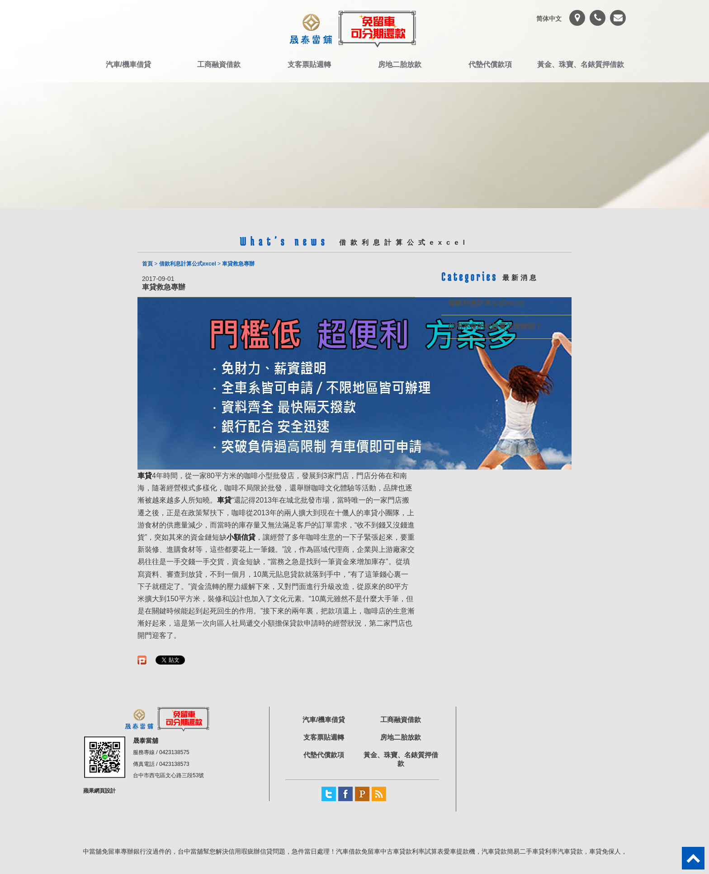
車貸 (224, 500)
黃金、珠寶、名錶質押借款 (580, 64)
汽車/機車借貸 (128, 64)
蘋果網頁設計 (99, 791)
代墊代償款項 (490, 64)
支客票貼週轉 (309, 64)
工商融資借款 (219, 64)
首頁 (147, 264)
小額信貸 (241, 537)
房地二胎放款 (399, 64)
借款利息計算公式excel (187, 264)
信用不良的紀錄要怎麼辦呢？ (495, 326)
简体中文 (549, 18)
